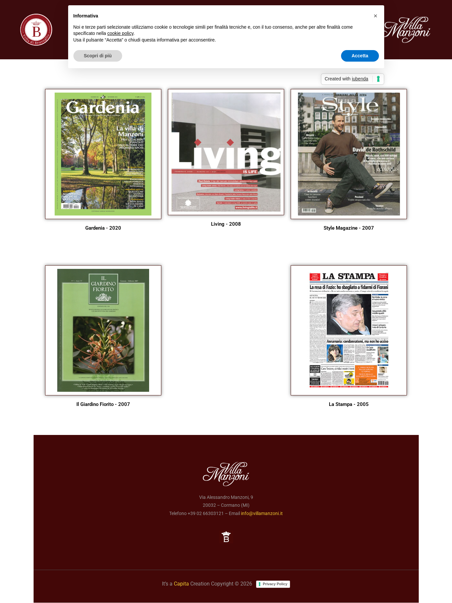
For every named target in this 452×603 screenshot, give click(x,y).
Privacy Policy (275, 584)
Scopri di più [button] (98, 55)
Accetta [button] (360, 55)
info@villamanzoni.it (262, 513)
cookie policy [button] (120, 33)
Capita (181, 584)
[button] (375, 16)
